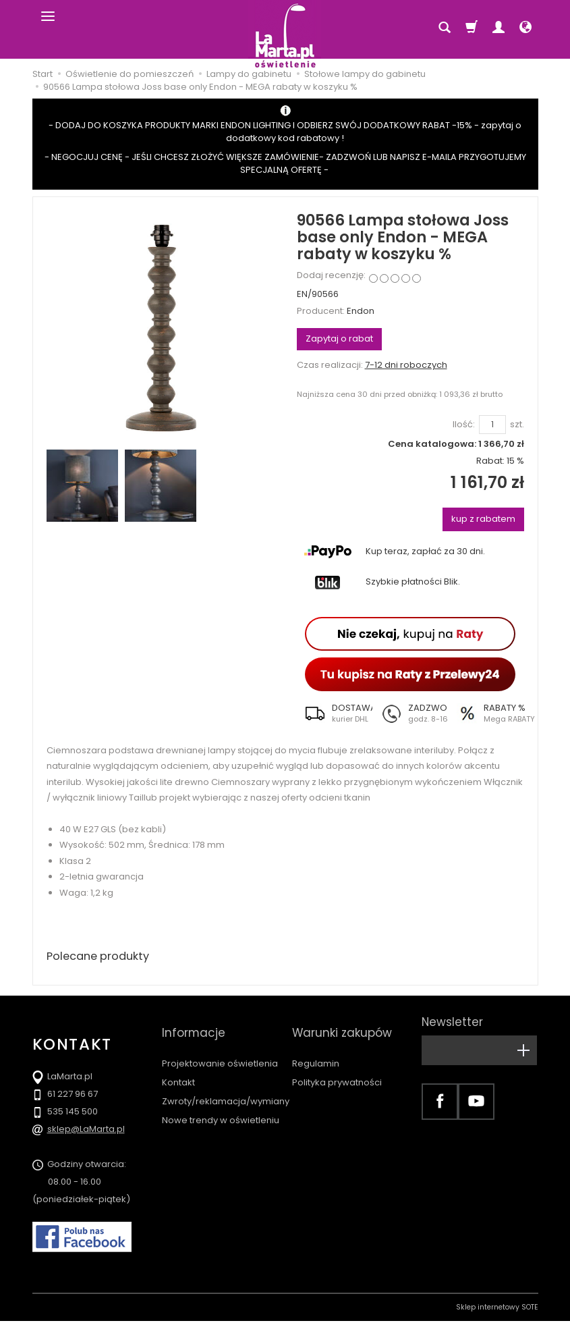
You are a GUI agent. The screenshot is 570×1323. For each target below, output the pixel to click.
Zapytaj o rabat (339, 338)
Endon (360, 310)
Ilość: (464, 424)
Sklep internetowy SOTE (497, 1309)
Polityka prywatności (337, 1065)
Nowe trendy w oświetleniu (220, 1103)
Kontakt (178, 1065)
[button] (334, 713)
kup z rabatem (483, 518)
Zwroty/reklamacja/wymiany (225, 1084)
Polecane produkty (103, 956)
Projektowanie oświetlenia (220, 1046)
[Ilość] (492, 425)
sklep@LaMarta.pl (86, 1131)
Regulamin (315, 1046)
